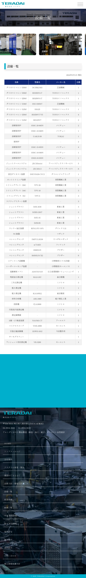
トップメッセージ (12, 451)
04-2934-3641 (9, 428)
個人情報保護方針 (12, 563)
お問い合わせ (10, 555)
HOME (7, 443)
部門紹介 (8, 547)
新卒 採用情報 (10, 523)
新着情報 (8, 499)
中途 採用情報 (10, 515)
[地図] (41, 423)
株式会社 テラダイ (12, 5)
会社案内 (8, 459)
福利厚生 (8, 531)
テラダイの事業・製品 (14, 467)
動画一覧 (8, 507)
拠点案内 (8, 539)
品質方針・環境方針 (13, 483)
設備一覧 (8, 491)
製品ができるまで (12, 475)
